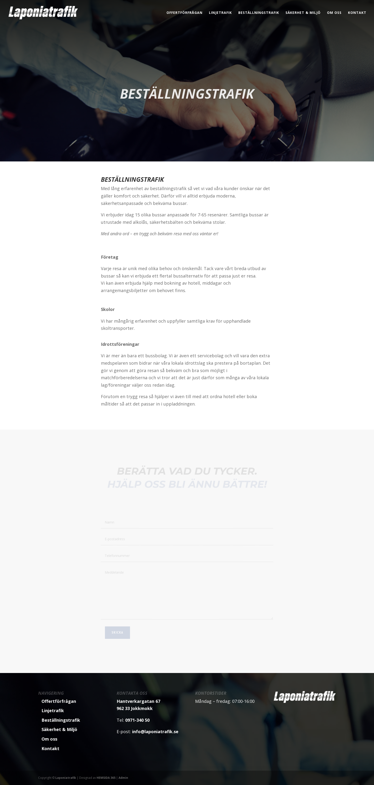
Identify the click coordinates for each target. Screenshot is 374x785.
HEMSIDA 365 (106, 778)
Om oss (334, 13)
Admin (123, 778)
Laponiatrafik (65, 778)
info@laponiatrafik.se (155, 731)
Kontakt (357, 13)
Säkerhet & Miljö (303, 13)
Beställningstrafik (258, 13)
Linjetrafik (220, 13)
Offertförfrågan (184, 13)
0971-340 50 (137, 720)
